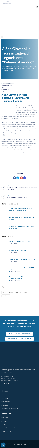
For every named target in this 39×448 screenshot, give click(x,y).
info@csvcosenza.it (7, 3)
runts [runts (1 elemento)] (25, 292)
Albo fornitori (6, 431)
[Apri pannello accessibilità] (3, 444)
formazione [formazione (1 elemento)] (18, 292)
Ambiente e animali (28, 66)
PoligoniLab (23, 444)
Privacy (30, 443)
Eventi (4, 424)
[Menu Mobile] (37, 7)
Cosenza (4, 395)
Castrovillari (6, 402)
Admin (25, 443)
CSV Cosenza (7, 443)
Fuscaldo (5, 405)
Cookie (34, 443)
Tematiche (17, 66)
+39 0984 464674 (7, 1)
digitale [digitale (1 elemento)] (11, 292)
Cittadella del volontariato (10, 408)
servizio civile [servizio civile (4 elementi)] (5, 295)
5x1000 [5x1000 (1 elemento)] (4, 292)
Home (4, 66)
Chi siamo (5, 418)
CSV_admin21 (5, 89)
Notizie (9, 66)
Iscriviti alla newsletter (9, 428)
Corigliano (5, 398)
